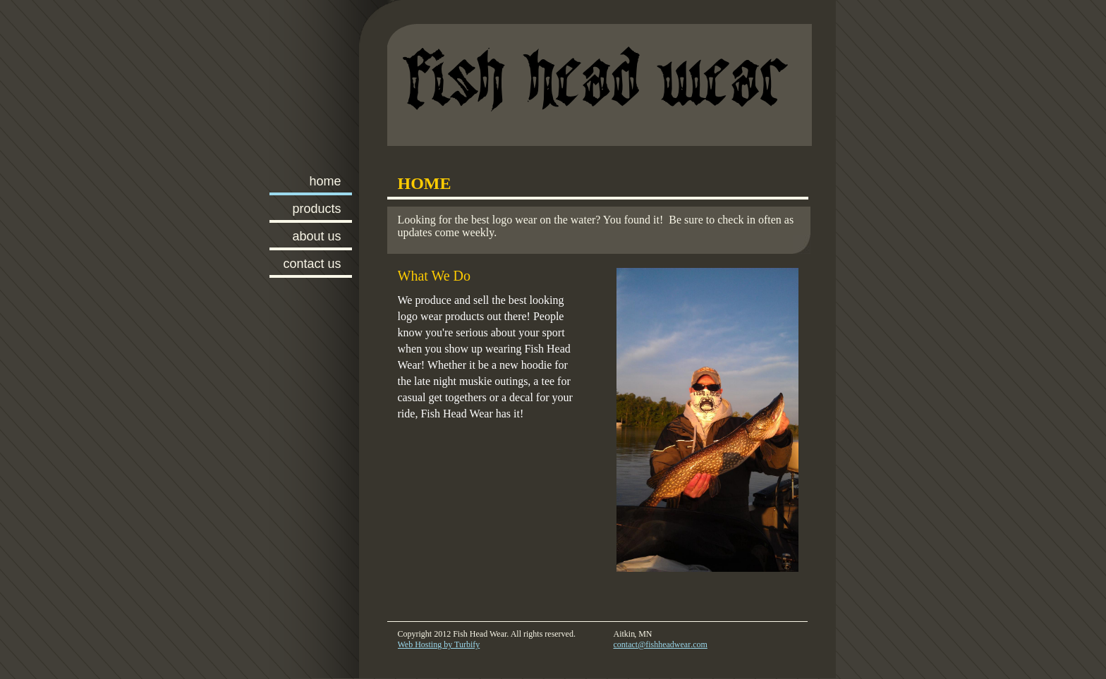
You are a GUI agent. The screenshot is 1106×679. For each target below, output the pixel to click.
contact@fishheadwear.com (660, 644)
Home (325, 181)
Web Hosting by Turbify (439, 644)
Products (316, 209)
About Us (316, 236)
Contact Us (312, 264)
